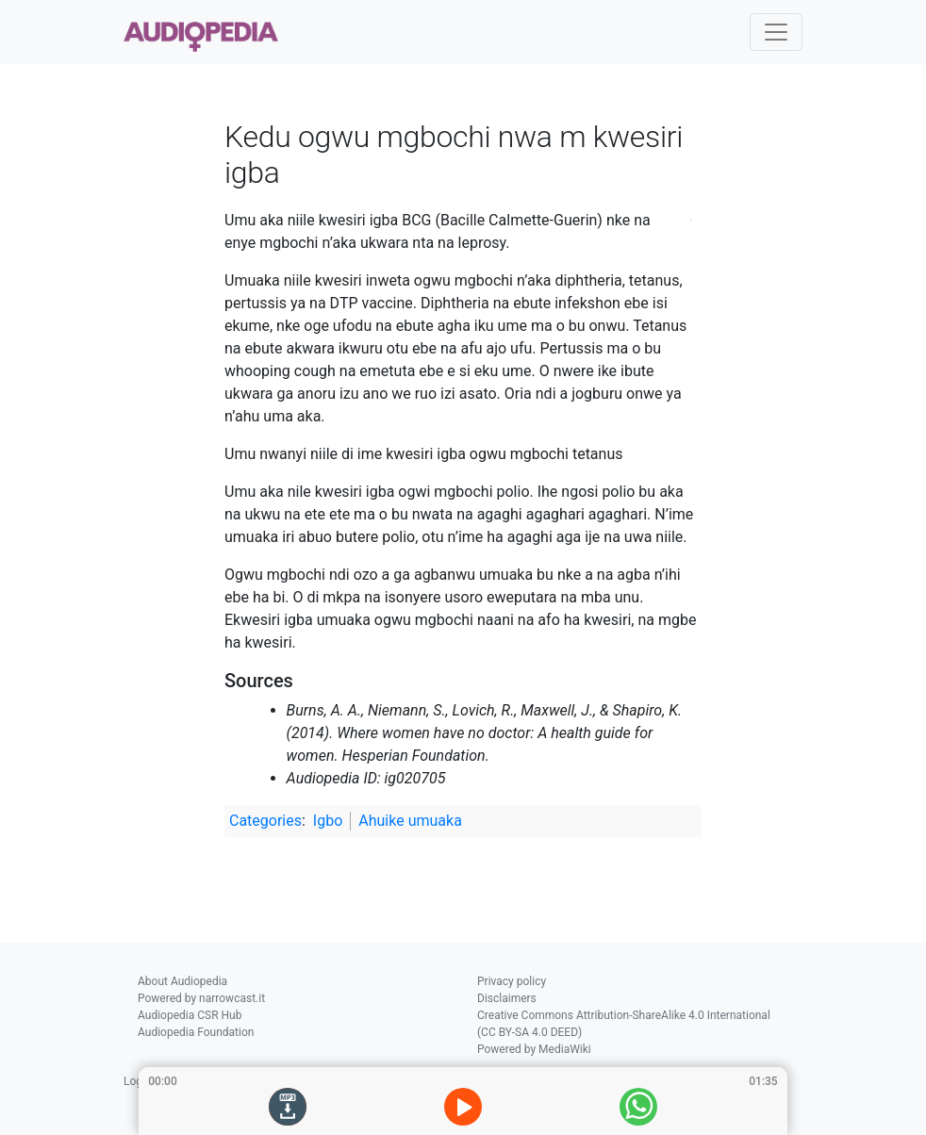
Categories (265, 821)
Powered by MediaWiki (534, 1049)
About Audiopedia (182, 981)
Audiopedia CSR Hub (189, 1015)
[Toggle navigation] (776, 32)
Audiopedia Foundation (196, 1032)
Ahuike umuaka (410, 821)
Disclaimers (507, 998)
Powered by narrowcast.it (201, 998)
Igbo (327, 821)
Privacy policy (511, 981)
